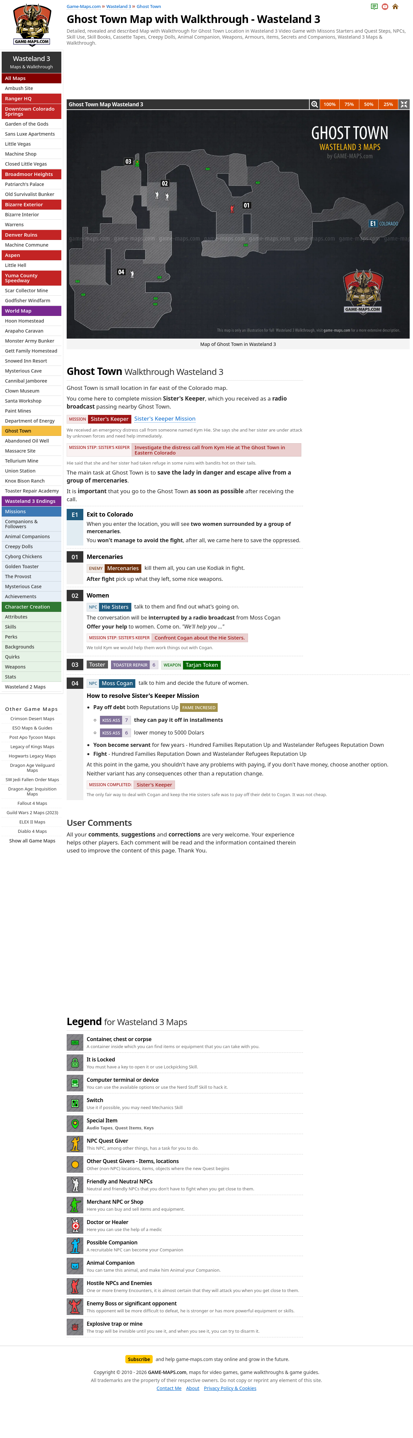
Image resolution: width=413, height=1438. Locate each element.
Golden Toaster (22, 566)
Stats (10, 677)
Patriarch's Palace (24, 184)
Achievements (20, 596)
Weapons (15, 667)
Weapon (172, 665)
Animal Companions (27, 536)
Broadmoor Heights (29, 174)
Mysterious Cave (23, 371)
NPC (93, 607)
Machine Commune (26, 245)
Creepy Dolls (19, 546)
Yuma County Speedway (21, 278)
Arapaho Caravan (24, 331)
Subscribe (139, 1359)
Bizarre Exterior (24, 204)
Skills (10, 627)
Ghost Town (18, 431)
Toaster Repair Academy (32, 491)
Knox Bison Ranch (25, 481)
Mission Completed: (110, 784)
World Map (18, 310)
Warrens (14, 224)
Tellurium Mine (21, 461)
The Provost (18, 576)
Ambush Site (19, 88)
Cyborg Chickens (23, 556)
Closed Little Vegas (26, 164)
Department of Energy (30, 421)
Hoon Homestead (24, 321)
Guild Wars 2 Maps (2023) (32, 812)
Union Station (20, 471)
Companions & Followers (21, 524)
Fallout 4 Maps (32, 803)
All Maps (15, 78)
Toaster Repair (130, 665)
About (192, 1388)
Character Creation (27, 606)
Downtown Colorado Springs (30, 111)
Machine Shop (20, 154)
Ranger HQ (18, 98)
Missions (15, 511)
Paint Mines (18, 411)
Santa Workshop (23, 401)
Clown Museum (22, 391)
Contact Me (169, 1388)
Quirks (12, 657)
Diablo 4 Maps (32, 831)
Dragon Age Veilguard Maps (32, 767)
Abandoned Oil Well (27, 441)
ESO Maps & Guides (32, 728)
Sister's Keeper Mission (165, 418)
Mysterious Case (23, 586)
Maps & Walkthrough (31, 62)
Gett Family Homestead (31, 351)
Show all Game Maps (32, 840)
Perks (11, 637)
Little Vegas (18, 144)
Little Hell (15, 265)
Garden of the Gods (26, 124)
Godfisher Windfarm (27, 300)
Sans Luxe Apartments (30, 134)
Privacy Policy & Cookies (230, 1388)
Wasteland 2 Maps (25, 687)
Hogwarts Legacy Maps (32, 756)
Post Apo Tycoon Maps (32, 737)
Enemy (96, 568)
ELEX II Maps (32, 822)
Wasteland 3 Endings (30, 501)
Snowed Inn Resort (26, 361)
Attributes (16, 617)
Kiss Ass (111, 720)
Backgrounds (19, 647)
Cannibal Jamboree (26, 381)
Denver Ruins (21, 234)
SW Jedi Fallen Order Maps (32, 779)
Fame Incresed (199, 708)
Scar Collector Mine (26, 290)
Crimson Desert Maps (32, 718)
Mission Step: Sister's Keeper (99, 447)
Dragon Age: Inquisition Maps (32, 791)
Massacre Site (20, 451)
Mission (77, 419)
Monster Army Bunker (29, 341)
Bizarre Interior (22, 214)
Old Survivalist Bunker (29, 194)
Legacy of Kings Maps (32, 746)
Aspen (12, 255)
